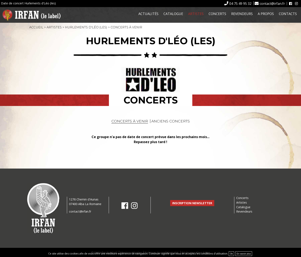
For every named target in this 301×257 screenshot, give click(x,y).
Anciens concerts (170, 121)
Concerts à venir (129, 121)
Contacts (288, 13)
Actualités (148, 13)
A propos (266, 13)
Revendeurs (242, 13)
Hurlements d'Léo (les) (86, 27)
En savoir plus (244, 253)
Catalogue (173, 13)
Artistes (196, 13)
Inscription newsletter (192, 203)
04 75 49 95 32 (240, 3)
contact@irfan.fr (272, 3)
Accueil (36, 27)
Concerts (217, 13)
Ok (231, 253)
